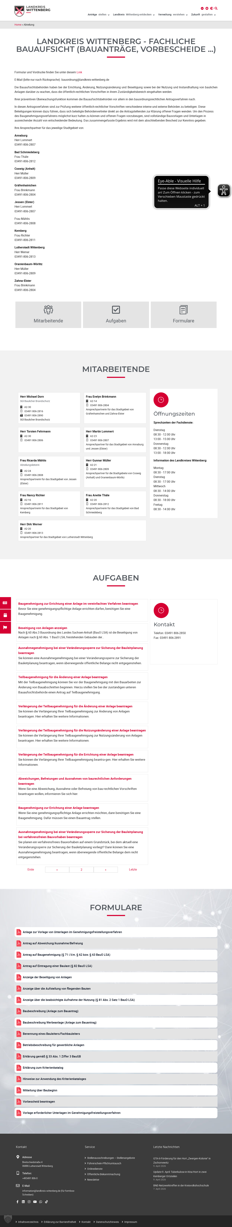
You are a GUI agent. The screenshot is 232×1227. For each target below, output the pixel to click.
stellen (98, 15)
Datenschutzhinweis (107, 1222)
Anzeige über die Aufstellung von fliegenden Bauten (57, 989)
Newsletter (93, 1179)
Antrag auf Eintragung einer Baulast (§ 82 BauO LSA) (57, 966)
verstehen (173, 15)
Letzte (133, 869)
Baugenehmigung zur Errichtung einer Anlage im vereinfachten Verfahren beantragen (78, 603)
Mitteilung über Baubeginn (40, 1090)
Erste (31, 869)
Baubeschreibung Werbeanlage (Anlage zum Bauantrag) (60, 1022)
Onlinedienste (94, 1168)
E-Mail (26, 1185)
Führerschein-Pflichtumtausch (104, 1163)
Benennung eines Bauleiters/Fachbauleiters (51, 1034)
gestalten (203, 15)
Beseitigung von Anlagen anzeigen (42, 628)
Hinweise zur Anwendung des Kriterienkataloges (54, 1079)
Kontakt (86, 1222)
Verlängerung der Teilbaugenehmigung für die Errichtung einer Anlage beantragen (76, 754)
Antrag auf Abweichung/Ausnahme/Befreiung (53, 943)
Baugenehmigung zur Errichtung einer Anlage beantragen (58, 808)
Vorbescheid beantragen (39, 1102)
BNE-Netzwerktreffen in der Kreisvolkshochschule (181, 1185)
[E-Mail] (18, 1185)
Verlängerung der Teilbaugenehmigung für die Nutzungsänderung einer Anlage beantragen (82, 730)
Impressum (130, 1222)
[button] (8, 1219)
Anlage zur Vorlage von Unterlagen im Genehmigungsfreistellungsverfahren (72, 932)
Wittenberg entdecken (134, 15)
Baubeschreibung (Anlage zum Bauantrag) (50, 1011)
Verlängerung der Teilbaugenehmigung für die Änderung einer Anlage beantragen (75, 706)
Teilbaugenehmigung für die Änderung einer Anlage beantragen (63, 677)
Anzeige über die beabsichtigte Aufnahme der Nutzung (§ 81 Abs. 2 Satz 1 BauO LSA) (79, 1000)
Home (17, 24)
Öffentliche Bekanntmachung (103, 1174)
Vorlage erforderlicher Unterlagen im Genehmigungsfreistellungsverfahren (72, 1113)
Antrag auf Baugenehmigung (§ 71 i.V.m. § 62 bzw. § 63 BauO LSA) (66, 955)
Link (79, 72)
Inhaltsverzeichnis (28, 1222)
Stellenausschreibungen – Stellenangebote (111, 1158)
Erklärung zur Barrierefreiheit (60, 1222)
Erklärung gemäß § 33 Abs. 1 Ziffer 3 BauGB (52, 1056)
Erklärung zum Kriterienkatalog (43, 1068)
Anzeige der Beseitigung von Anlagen (47, 977)
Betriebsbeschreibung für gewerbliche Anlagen (53, 1045)
